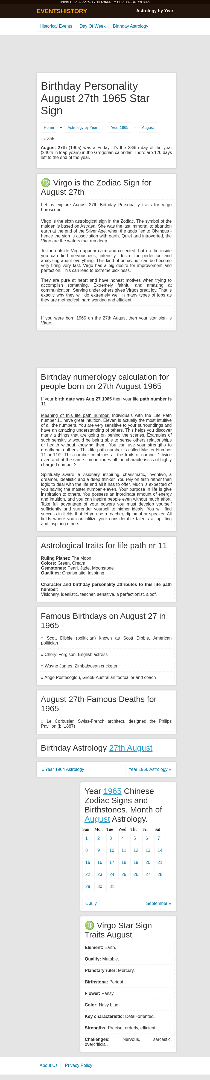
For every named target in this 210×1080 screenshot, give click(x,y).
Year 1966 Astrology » (150, 769)
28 (160, 874)
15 (87, 862)
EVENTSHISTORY (62, 11)
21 (160, 862)
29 (87, 886)
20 (147, 862)
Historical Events (56, 26)
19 (135, 862)
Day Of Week (93, 26)
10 (111, 850)
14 (160, 850)
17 (111, 862)
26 (135, 874)
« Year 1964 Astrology (63, 769)
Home (49, 127)
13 (147, 850)
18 (123, 862)
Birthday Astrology (130, 26)
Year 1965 (119, 127)
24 (111, 874)
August (148, 127)
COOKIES (143, 2)
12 (135, 850)
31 (111, 886)
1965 (112, 791)
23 (99, 874)
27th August (130, 747)
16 (99, 862)
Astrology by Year (154, 10)
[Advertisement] (105, 54)
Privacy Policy (78, 1065)
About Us (49, 1065)
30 (99, 886)
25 (123, 874)
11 (123, 850)
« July (91, 903)
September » (158, 903)
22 (87, 874)
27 (147, 874)
